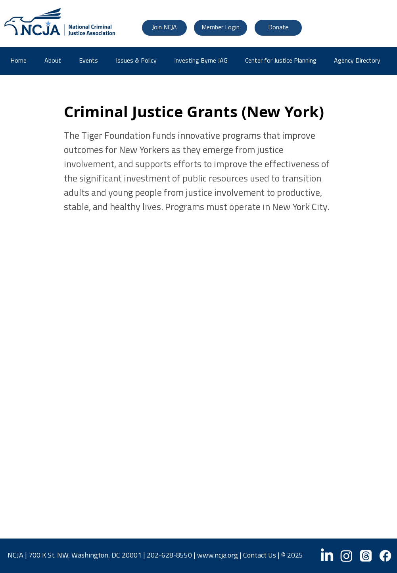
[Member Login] (220, 28)
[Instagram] (346, 555)
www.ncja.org (217, 556)
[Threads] (366, 555)
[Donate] (278, 28)
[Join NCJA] (164, 28)
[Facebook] (385, 555)
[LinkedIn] (327, 555)
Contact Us (259, 556)
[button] (360, 61)
